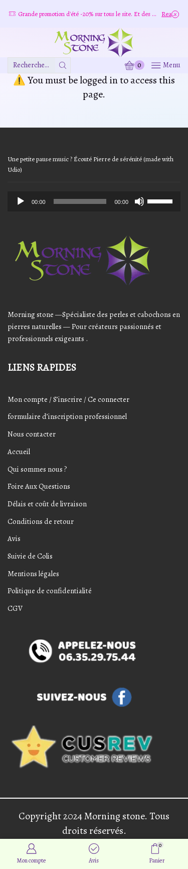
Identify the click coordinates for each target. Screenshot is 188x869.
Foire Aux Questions (39, 486)
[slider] (80, 201)
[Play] (21, 201)
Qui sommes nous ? (37, 469)
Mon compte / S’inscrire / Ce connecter (68, 399)
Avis (14, 538)
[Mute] (139, 201)
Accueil (19, 452)
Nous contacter (32, 434)
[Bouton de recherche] (62, 65)
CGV (15, 608)
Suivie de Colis (30, 556)
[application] (94, 201)
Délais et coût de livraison (47, 504)
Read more (170, 14)
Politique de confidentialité (50, 591)
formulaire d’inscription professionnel (67, 416)
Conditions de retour (41, 521)
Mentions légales (33, 574)
